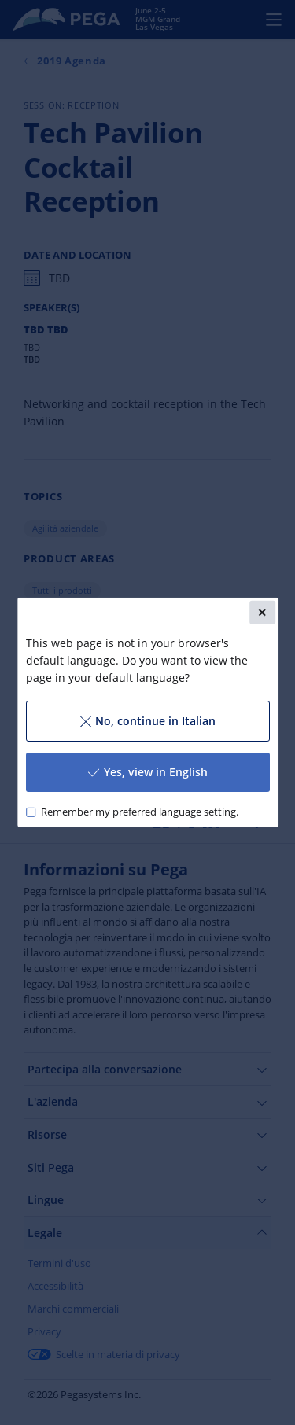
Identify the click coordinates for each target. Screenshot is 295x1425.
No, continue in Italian (147, 720)
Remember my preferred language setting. (139, 812)
